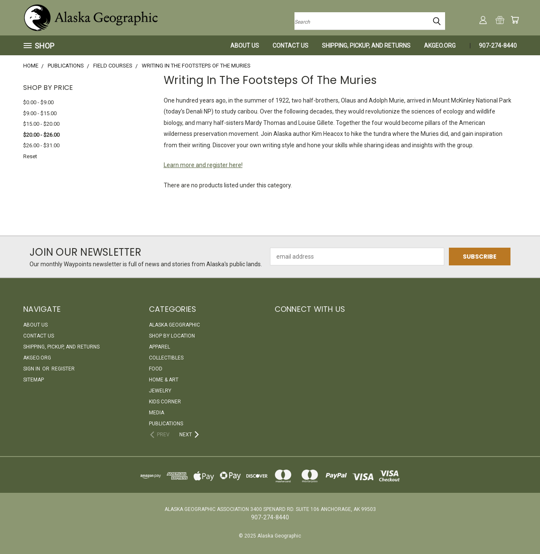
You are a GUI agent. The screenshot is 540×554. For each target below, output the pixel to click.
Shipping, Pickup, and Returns (366, 45)
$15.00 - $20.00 (41, 124)
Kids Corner (165, 402)
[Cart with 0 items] (514, 20)
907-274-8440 (498, 45)
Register (63, 369)
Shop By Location (172, 336)
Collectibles (166, 358)
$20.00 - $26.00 (41, 135)
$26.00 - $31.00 (41, 145)
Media (156, 413)
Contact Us (290, 45)
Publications (166, 424)
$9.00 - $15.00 (40, 113)
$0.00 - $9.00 (38, 102)
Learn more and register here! (203, 165)
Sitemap (33, 380)
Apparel (159, 347)
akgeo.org (440, 45)
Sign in (32, 369)
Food (155, 369)
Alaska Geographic (174, 325)
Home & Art (163, 380)
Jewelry (160, 391)
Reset (30, 156)
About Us (244, 45)
